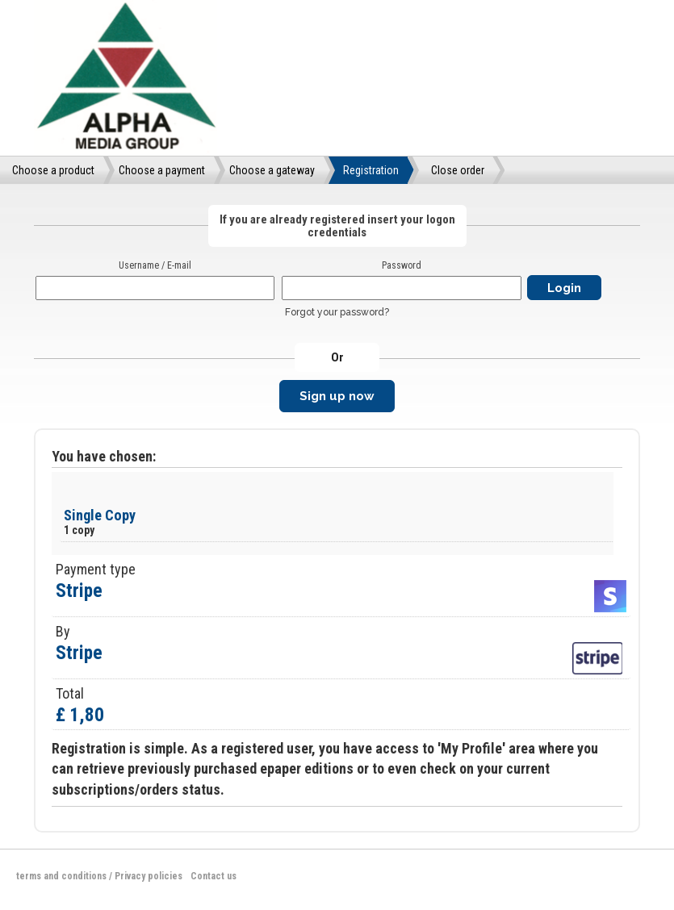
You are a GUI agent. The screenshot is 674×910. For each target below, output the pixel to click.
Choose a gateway (272, 170)
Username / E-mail (155, 265)
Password (401, 265)
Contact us (213, 876)
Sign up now (337, 396)
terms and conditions (61, 876)
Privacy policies (148, 876)
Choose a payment (162, 170)
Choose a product (53, 170)
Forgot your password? (337, 312)
